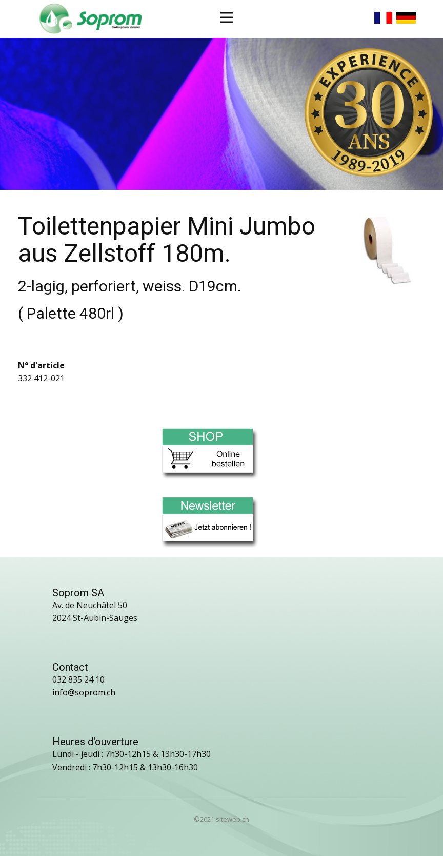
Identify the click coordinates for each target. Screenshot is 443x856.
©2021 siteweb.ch (221, 819)
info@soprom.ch (83, 692)
